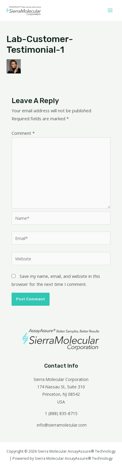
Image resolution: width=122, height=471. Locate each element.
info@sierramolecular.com (62, 425)
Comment (23, 133)
